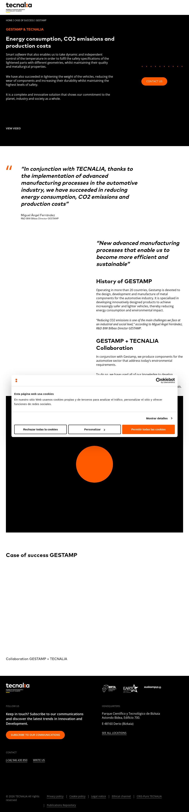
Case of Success (24, 20)
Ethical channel (121, 796)
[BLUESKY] (79, 771)
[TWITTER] (16, 771)
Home (9, 20)
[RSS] (52, 771)
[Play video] (94, 464)
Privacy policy (55, 796)
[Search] (171, 7)
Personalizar (94, 429)
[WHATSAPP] (70, 771)
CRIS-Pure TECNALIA (149, 796)
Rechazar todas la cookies (40, 429)
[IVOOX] (61, 771)
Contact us (154, 81)
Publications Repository (61, 805)
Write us (39, 760)
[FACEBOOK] (34, 771)
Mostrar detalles (157, 418)
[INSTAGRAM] (25, 771)
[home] (19, 7)
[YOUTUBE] (43, 771)
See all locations (114, 733)
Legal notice (98, 796)
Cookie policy (77, 796)
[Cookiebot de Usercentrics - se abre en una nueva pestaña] (158, 380)
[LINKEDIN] (7, 771)
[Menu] (180, 7)
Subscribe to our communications (35, 735)
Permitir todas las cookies (148, 429)
